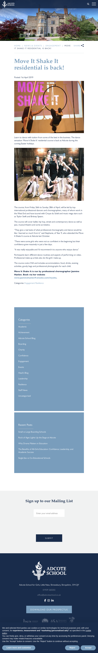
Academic (22, 326)
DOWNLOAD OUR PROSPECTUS (49, 609)
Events (21, 367)
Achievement (23, 332)
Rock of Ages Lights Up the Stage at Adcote (37, 437)
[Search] (88, 4)
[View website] (32, 620)
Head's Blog (23, 372)
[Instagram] (48, 600)
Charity (21, 349)
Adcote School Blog (26, 338)
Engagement (29, 282)
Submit (49, 538)
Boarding (22, 343)
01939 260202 (49, 589)
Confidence (23, 355)
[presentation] (23, 530)
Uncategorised (24, 395)
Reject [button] (72, 648)
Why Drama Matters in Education (33, 443)
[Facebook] (45, 600)
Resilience (39, 282)
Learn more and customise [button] (19, 648)
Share (77, 45)
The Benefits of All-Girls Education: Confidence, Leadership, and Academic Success (45, 450)
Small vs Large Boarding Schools (32, 431)
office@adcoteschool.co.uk (49, 594)
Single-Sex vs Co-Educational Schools (34, 457)
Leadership (23, 378)
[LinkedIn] (52, 600)
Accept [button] (88, 648)
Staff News (22, 390)
